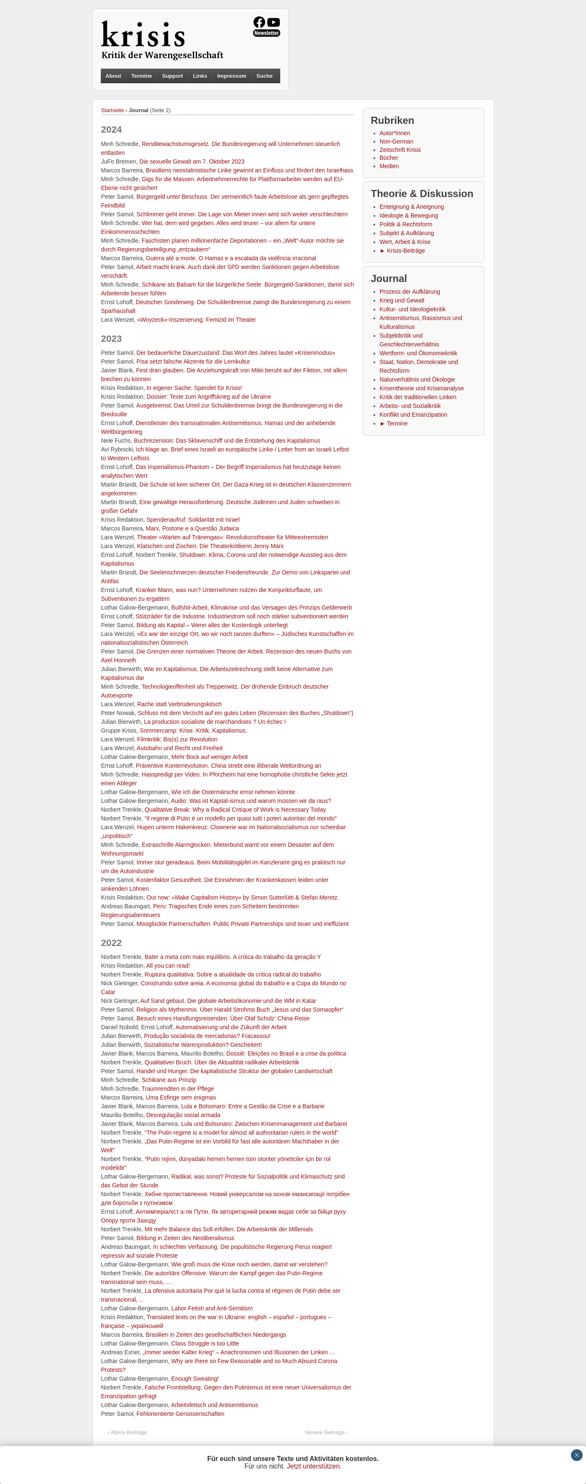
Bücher (389, 157)
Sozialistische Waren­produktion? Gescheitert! (203, 1044)
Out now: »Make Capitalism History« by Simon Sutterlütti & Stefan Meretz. (242, 897)
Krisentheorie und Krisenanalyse (422, 388)
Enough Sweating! (195, 1378)
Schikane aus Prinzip (169, 1079)
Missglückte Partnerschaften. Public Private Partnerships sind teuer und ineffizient (242, 923)
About (113, 76)
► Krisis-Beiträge (402, 250)
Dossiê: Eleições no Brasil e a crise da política (286, 1053)
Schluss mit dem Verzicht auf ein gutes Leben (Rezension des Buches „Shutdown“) (245, 713)
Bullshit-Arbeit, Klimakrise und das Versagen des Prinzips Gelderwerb (261, 607)
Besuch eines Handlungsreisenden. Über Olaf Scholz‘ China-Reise (223, 1018)
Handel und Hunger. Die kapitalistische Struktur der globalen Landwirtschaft (234, 1071)
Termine (141, 76)
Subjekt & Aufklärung (407, 233)
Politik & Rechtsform (406, 224)
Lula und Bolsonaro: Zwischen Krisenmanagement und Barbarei (264, 1123)
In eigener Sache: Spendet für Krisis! (194, 387)
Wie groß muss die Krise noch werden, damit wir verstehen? (249, 1264)
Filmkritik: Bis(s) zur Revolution (177, 739)
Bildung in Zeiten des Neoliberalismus (185, 1238)
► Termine (394, 423)
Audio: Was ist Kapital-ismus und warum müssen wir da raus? (251, 800)
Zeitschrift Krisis (400, 149)
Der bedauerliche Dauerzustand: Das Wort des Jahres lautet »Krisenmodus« (235, 352)
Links (200, 76)
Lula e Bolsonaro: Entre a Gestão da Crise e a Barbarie (253, 1106)
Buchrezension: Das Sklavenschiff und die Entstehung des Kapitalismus (227, 440)
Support (172, 76)
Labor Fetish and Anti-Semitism (212, 1308)
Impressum (232, 76)
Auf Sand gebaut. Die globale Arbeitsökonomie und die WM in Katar (228, 1000)
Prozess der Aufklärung (410, 291)
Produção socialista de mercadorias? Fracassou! (207, 1036)
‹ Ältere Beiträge (127, 1432)
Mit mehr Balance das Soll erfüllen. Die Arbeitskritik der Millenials (229, 1229)
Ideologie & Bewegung (409, 215)
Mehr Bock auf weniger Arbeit (209, 757)
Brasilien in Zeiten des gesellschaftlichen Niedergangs (216, 1334)
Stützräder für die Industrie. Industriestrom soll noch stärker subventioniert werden (242, 616)
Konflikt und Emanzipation (414, 414)
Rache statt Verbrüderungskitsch (179, 704)
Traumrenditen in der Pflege (178, 1088)
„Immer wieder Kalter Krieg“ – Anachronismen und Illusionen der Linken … (239, 1352)
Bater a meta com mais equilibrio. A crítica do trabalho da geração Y (233, 956)
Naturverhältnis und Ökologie (417, 379)
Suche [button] (264, 76)
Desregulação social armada (183, 1115)
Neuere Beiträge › (326, 1432)
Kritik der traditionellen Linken (418, 397)
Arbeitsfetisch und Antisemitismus (214, 1405)
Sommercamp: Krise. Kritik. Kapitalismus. (193, 730)
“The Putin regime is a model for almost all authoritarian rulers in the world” (241, 1132)
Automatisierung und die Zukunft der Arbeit (230, 1027)
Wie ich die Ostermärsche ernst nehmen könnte (233, 792)
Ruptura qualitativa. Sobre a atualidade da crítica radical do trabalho (233, 974)
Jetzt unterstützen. (314, 1466)
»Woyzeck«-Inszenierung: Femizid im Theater (196, 319)
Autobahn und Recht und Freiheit (180, 748)
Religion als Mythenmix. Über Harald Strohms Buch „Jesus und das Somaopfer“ (239, 1009)
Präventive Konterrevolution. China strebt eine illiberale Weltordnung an (228, 765)
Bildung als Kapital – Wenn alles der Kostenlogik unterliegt (212, 625)
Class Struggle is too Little (205, 1343)
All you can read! (168, 965)
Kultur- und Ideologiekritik (413, 309)
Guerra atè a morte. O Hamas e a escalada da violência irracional (231, 258)
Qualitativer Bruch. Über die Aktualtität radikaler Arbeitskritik (222, 1062)
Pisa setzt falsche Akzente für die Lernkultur (193, 361)
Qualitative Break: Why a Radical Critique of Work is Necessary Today (235, 809)
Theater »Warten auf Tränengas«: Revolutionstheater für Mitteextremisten (232, 537)
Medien (389, 166)
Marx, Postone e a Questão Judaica (192, 528)
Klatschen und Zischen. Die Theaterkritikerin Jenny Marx (210, 546)
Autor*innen (395, 133)
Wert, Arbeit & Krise (405, 241)
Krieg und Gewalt (402, 300)
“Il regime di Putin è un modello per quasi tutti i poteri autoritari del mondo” (241, 818)
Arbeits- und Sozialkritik (410, 405)
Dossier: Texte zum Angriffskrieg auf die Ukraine (208, 396)
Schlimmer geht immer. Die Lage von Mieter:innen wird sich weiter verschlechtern (242, 214)
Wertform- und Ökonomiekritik (419, 353)
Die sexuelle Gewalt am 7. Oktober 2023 (191, 161)
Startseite (112, 110)
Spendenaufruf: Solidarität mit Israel (193, 519)
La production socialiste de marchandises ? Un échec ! (215, 721)
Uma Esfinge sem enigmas (181, 1097)
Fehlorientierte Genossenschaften (180, 1413)
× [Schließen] (576, 1455)
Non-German (397, 141)
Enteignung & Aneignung (412, 206)
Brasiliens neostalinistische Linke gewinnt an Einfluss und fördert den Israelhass (249, 170)
